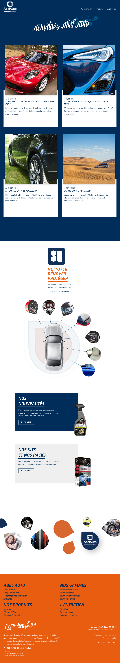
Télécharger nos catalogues (15, 596)
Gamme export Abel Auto (77, 191)
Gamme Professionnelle (70, 596)
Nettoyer (7, 609)
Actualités (8, 599)
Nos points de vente (12, 593)
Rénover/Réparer (11, 612)
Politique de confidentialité (105, 635)
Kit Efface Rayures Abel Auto (21, 191)
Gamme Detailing (67, 599)
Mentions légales (109, 638)
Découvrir (26, 422)
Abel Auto (111, 9)
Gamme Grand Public (69, 590)
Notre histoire (9, 590)
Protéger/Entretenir (12, 615)
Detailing (64, 609)
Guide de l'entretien (68, 615)
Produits (99, 9)
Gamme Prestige (67, 593)
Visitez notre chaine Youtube (18, 647)
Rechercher (86, 9)
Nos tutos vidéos (67, 612)
